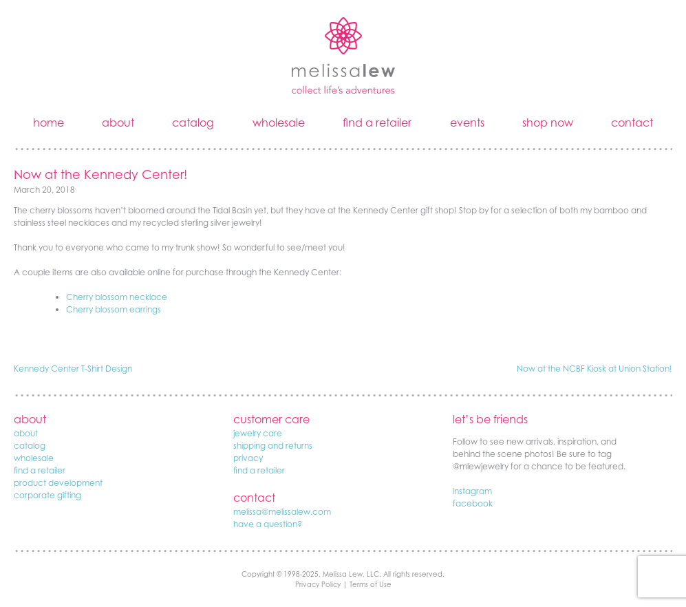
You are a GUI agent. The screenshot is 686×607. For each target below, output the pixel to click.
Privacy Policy (318, 584)
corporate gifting (47, 495)
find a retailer (377, 122)
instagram (472, 491)
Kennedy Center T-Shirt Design (73, 368)
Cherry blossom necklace (116, 297)
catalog (193, 122)
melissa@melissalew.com (282, 512)
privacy (248, 458)
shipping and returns (272, 445)
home (48, 122)
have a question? (267, 524)
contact (632, 122)
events (467, 122)
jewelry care (257, 433)
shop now (547, 122)
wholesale (279, 122)
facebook (473, 503)
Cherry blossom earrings (113, 309)
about (118, 122)
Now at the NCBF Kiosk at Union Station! (594, 368)
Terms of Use (371, 584)
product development (58, 483)
